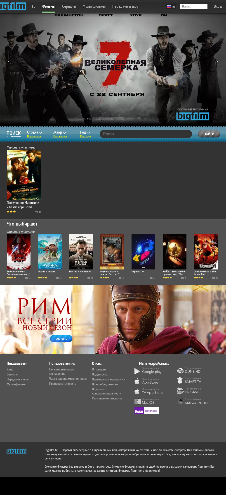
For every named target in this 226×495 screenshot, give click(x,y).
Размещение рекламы (107, 398)
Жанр (59, 132)
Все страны (34, 136)
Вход (218, 6)
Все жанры (60, 136)
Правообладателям (105, 384)
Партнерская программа (108, 379)
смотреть (61, 339)
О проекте (99, 370)
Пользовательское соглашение (61, 372)
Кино (10, 370)
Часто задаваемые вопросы (68, 379)
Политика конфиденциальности (106, 391)
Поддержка (100, 374)
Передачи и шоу (125, 6)
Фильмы (48, 6)
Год (85, 132)
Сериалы (69, 6)
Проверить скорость (62, 384)
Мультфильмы (94, 6)
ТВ (33, 6)
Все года (85, 136)
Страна (34, 132)
